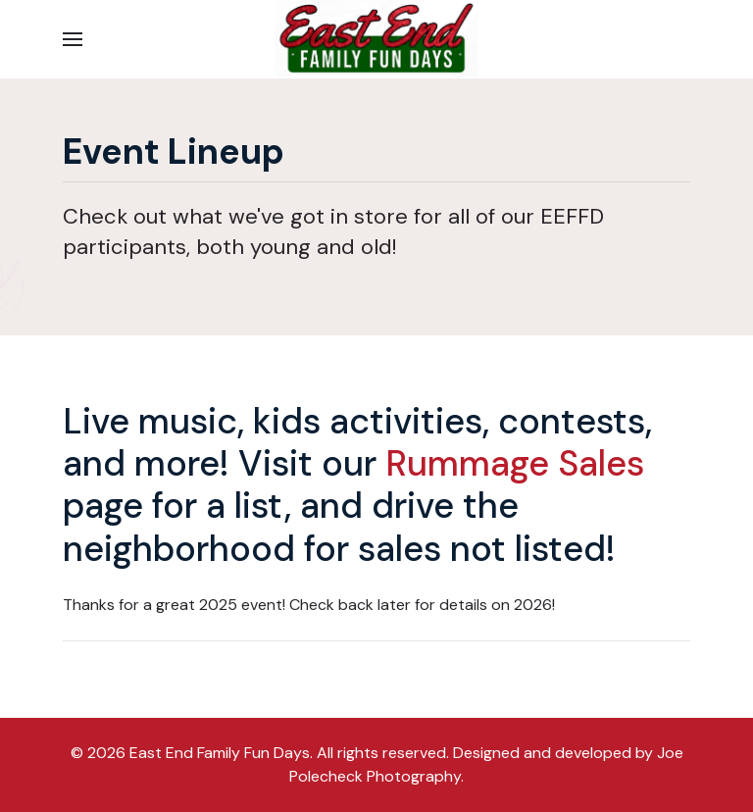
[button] (72, 39)
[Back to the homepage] (376, 39)
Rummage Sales (514, 463)
